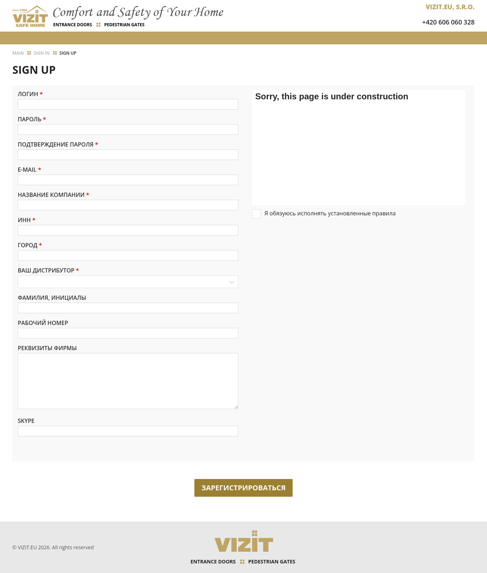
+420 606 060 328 (448, 22)
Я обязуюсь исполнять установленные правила (330, 213)
